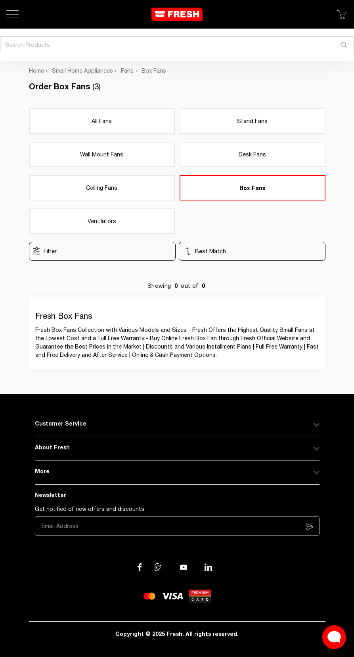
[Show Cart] (341, 14)
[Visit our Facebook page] (139, 567)
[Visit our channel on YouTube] (183, 567)
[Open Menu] (12, 14)
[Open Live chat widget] (334, 637)
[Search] (344, 45)
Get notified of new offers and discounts (89, 509)
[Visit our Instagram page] (158, 567)
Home (36, 70)
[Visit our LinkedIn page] (208, 567)
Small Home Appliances (82, 70)
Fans (127, 70)
